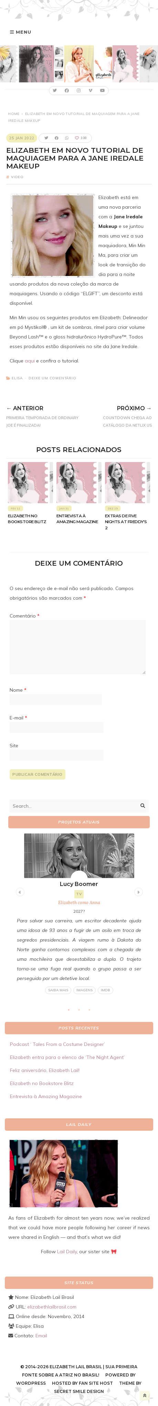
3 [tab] (92, 1012)
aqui (30, 361)
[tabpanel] (79, 914)
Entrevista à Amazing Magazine (46, 1096)
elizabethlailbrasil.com (51, 1307)
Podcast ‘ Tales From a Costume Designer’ (57, 1044)
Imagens (84, 990)
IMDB (105, 990)
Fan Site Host (96, 1383)
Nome (18, 690)
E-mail (18, 718)
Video (17, 177)
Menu (23, 32)
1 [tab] (72, 1012)
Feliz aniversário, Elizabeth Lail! (45, 1070)
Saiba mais (58, 990)
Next (137, 891)
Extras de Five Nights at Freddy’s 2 (126, 522)
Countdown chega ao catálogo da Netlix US (117, 415)
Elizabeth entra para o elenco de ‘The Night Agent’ (67, 1057)
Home (13, 114)
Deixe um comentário (52, 378)
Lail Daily (67, 1251)
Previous (19, 891)
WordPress (31, 1383)
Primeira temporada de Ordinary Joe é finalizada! (44, 415)
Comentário (25, 616)
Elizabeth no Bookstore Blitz (42, 1083)
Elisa (17, 378)
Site (14, 745)
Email (41, 1336)
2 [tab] (82, 1012)
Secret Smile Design (79, 1391)
